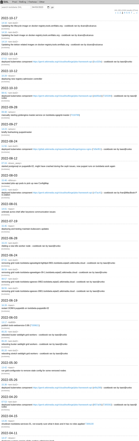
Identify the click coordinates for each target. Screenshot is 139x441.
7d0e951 (97, 149)
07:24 (4, 163)
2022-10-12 (9, 71)
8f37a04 (97, 405)
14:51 (4, 190)
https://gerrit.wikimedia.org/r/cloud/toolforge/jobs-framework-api (62, 62)
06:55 (4, 288)
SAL (4, 1)
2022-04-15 (9, 416)
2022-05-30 (9, 363)
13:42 (4, 367)
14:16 (4, 23)
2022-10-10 (9, 88)
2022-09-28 (9, 107)
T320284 (107, 96)
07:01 (4, 260)
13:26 (4, 421)
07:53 (4, 59)
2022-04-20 (9, 397)
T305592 (107, 405)
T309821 (35, 325)
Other (42, 2)
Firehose (33, 2)
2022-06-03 (9, 317)
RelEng (22, 2)
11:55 (4, 146)
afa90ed (97, 96)
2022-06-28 (9, 238)
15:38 (4, 384)
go (52, 7)
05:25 (4, 332)
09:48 (4, 112)
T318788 (75, 115)
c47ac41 (97, 193)
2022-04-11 (9, 433)
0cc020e (97, 62)
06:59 (4, 269)
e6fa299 (97, 388)
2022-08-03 (9, 175)
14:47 (4, 438)
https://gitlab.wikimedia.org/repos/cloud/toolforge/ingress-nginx (62, 149)
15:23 (4, 243)
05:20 (4, 341)
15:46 (4, 180)
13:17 (4, 322)
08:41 (4, 93)
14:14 (4, 42)
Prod (14, 2)
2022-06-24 (9, 255)
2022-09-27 (9, 124)
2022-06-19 (9, 300)
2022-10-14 (9, 54)
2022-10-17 (9, 18)
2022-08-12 (9, 158)
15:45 (4, 226)
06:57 (4, 279)
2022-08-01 (9, 204)
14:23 (4, 129)
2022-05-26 (9, 380)
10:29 (4, 76)
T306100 (89, 424)
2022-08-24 (9, 141)
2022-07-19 (9, 221)
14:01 (4, 209)
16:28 (4, 305)
